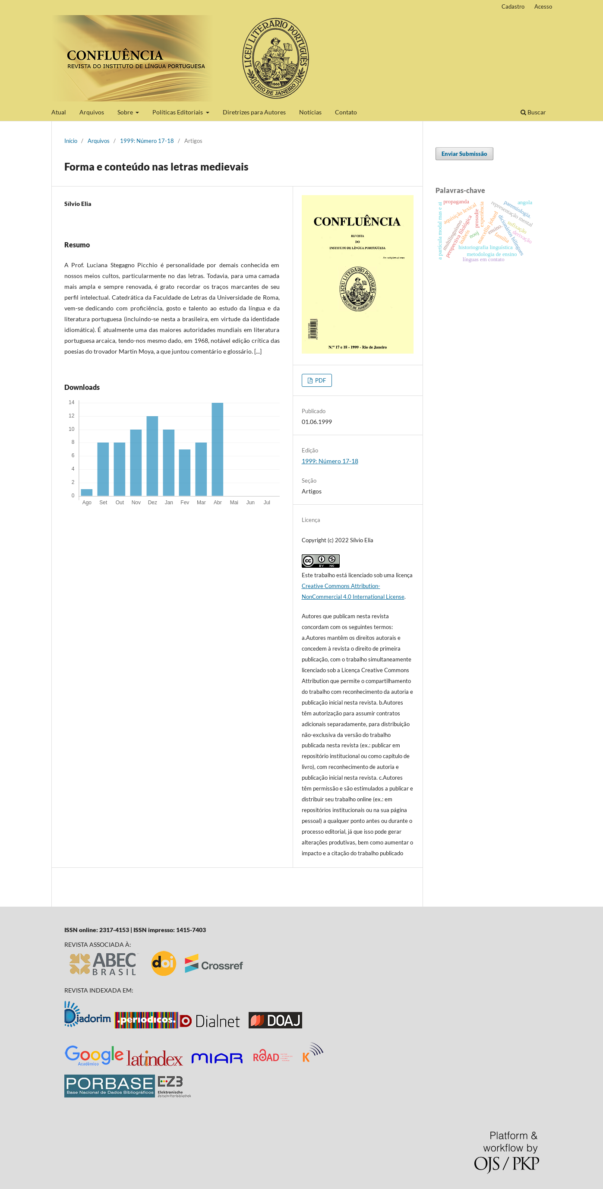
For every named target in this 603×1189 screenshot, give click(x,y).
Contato (346, 112)
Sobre (125, 112)
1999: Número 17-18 (147, 140)
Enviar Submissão (464, 153)
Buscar (533, 112)
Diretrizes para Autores (254, 112)
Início (70, 140)
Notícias (310, 112)
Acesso (543, 6)
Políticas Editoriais (178, 112)
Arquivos (91, 112)
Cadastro (513, 6)
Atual (58, 112)
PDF (320, 380)
